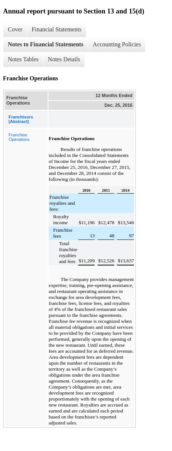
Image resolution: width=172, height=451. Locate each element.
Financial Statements (57, 29)
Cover (15, 29)
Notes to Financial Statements (45, 44)
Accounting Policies (117, 44)
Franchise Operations (19, 137)
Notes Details (64, 59)
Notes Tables (23, 59)
